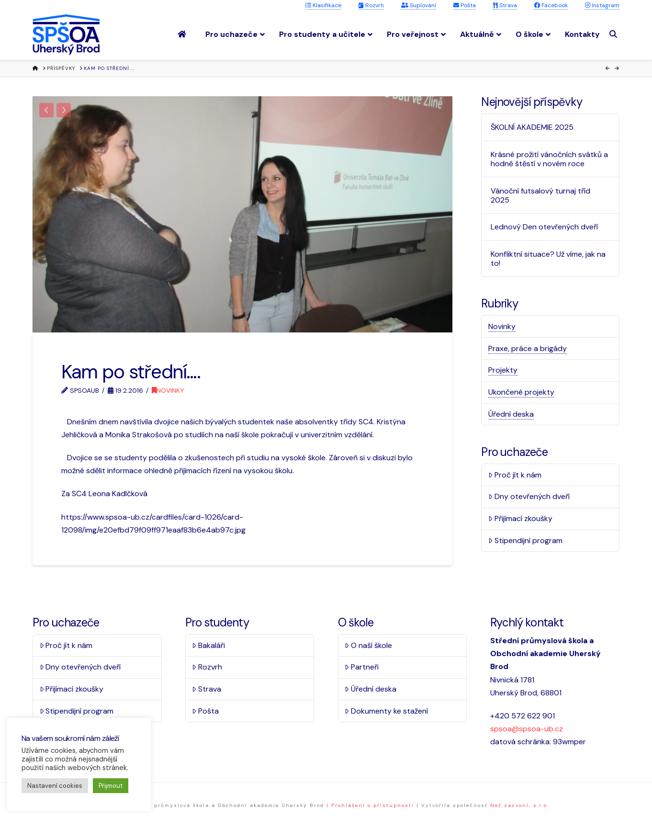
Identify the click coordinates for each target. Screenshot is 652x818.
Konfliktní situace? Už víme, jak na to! (548, 259)
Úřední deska (511, 414)
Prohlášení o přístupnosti (372, 805)
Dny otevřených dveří (529, 496)
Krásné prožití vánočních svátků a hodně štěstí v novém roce (549, 159)
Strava (505, 5)
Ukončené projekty (521, 392)
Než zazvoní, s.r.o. (519, 805)
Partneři (362, 667)
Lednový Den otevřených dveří (544, 226)
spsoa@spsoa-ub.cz (526, 729)
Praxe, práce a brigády (527, 348)
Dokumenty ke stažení (386, 711)
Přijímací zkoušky (520, 518)
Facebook (551, 5)
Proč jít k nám (514, 475)
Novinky (168, 390)
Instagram (602, 5)
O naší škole (368, 645)
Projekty (502, 370)
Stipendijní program (525, 540)
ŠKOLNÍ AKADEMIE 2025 (532, 127)
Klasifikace (323, 5)
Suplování (418, 5)
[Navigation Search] (614, 34)
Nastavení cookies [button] (54, 786)
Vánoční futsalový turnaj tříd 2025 (540, 195)
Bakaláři (208, 645)
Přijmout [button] (111, 786)
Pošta (464, 5)
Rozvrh (371, 5)
